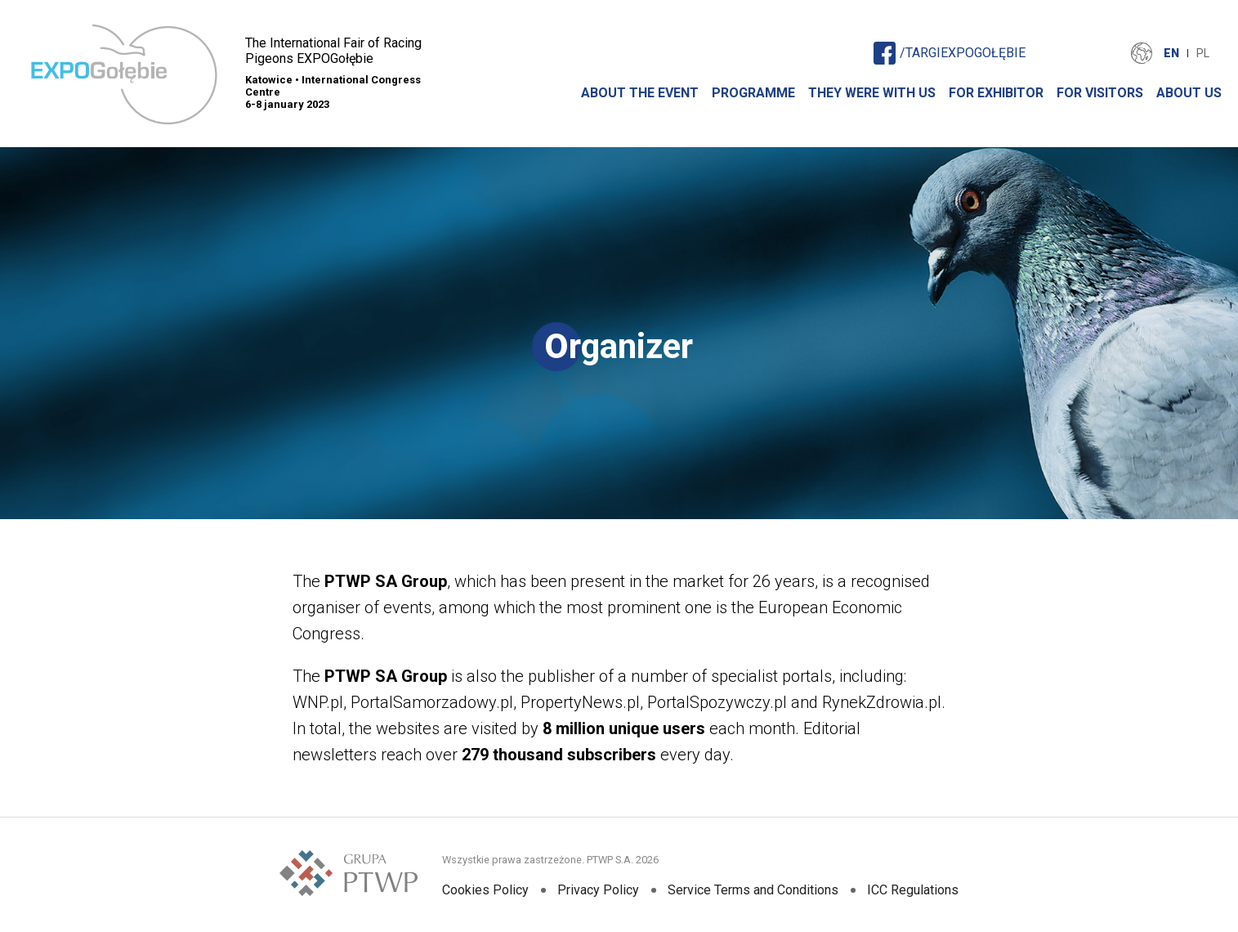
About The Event (640, 93)
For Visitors (1100, 93)
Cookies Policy (485, 890)
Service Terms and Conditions (753, 890)
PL (1202, 53)
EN (1171, 53)
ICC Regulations (913, 890)
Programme (753, 93)
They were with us (872, 93)
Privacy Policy (598, 890)
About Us (1189, 93)
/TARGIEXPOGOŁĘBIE (950, 53)
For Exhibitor (996, 93)
